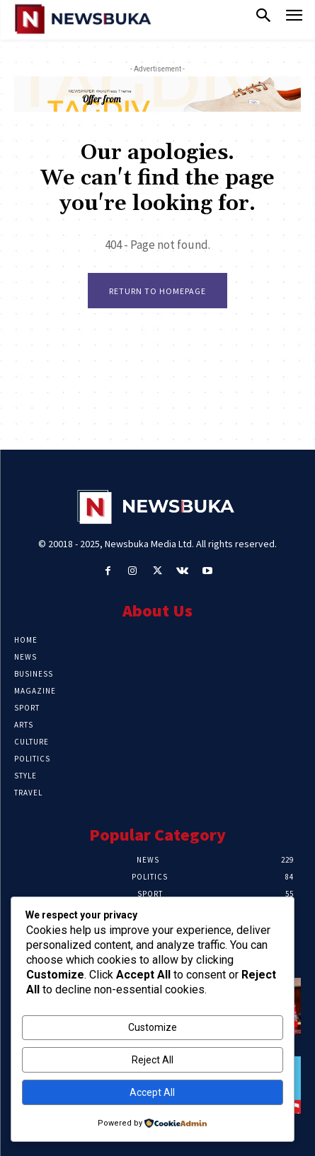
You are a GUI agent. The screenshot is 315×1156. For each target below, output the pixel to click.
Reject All (152, 1059)
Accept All (152, 1092)
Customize (152, 1027)
